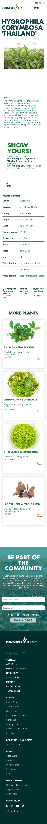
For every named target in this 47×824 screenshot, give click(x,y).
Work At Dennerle (16, 668)
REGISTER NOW (23, 620)
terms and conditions (29, 614)
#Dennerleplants (13, 811)
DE (40, 3)
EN (36, 3)
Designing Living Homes (19, 740)
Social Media (13, 800)
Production (11, 760)
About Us (11, 664)
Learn (9, 751)
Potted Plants (12, 702)
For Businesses (14, 780)
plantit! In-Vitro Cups (15, 711)
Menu (37, 8)
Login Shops (11, 793)
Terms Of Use (13, 690)
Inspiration (11, 769)
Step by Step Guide (14, 744)
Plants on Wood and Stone (18, 715)
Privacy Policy (14, 686)
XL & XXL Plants (13, 706)
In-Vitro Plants (12, 764)
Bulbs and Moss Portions (17, 728)
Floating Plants (12, 724)
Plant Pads (11, 719)
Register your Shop (14, 789)
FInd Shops (12, 673)
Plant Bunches (12, 733)
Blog (8, 773)
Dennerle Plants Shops (16, 785)
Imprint (10, 682)
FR (43, 3)
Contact (11, 659)
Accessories (12, 677)
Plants (10, 697)
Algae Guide (11, 755)
